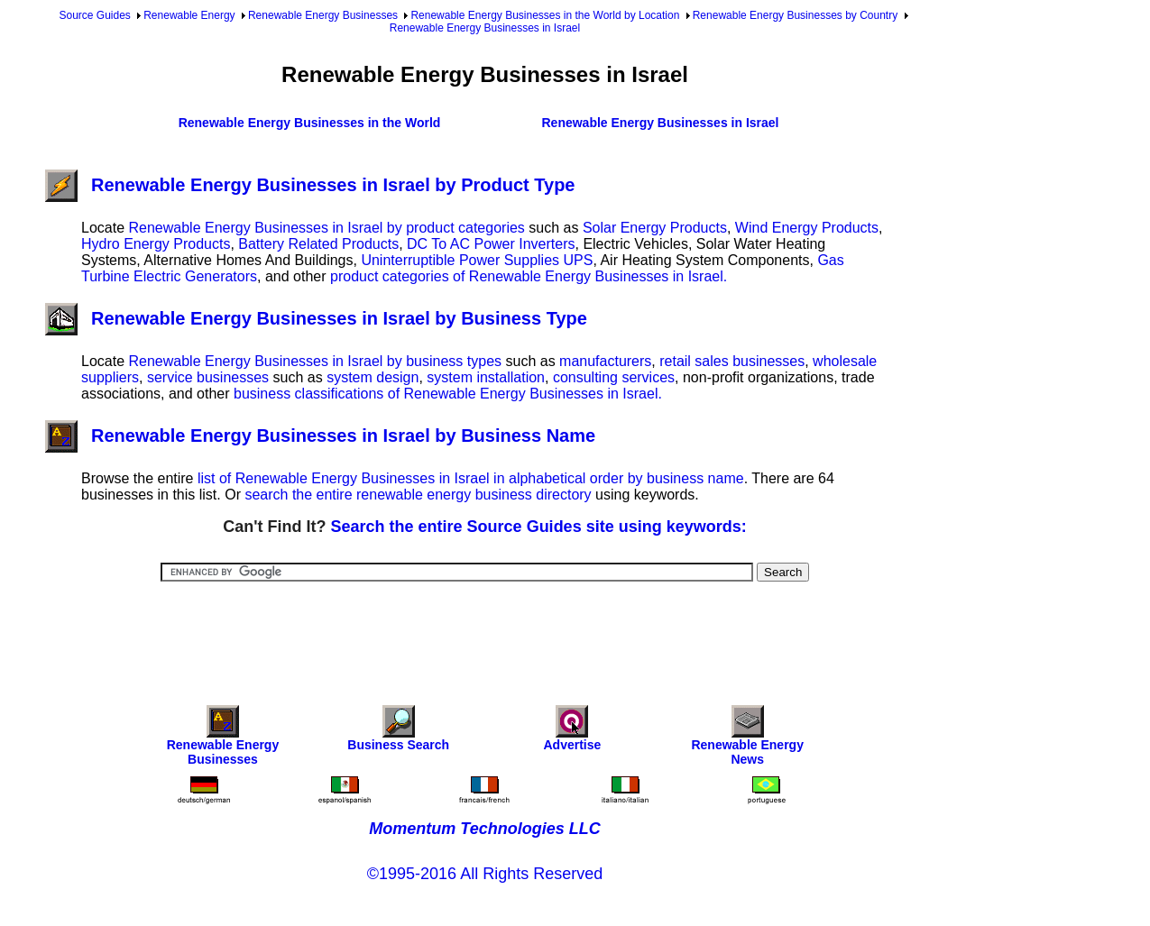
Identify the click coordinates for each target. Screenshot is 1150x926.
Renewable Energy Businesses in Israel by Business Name (320, 435)
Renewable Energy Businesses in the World (310, 122)
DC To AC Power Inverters (491, 244)
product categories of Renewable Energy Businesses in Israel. (528, 276)
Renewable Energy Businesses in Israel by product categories (326, 227)
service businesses (208, 377)
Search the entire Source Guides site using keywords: (539, 527)
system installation (486, 377)
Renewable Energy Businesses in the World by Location (544, 15)
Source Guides (94, 15)
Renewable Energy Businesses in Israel (485, 28)
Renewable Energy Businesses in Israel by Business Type (316, 318)
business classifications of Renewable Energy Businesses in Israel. (448, 393)
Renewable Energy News (747, 739)
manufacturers (605, 361)
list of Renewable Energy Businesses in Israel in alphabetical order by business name (471, 478)
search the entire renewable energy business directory (417, 494)
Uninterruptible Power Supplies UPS (477, 260)
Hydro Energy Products (155, 244)
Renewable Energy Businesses (323, 15)
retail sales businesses (732, 361)
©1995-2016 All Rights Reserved (485, 874)
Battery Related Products (318, 244)
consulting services (614, 377)
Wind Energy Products (807, 227)
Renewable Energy (189, 15)
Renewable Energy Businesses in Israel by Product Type (310, 185)
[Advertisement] (485, 631)
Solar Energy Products (655, 227)
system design (373, 377)
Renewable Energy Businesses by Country (795, 15)
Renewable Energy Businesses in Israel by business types (314, 361)
